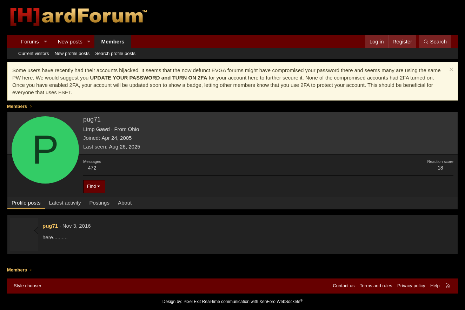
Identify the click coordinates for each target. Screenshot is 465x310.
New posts (70, 41)
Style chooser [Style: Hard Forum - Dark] (27, 285)
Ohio (133, 129)
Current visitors (33, 53)
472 (92, 168)
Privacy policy (411, 285)
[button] (45, 41)
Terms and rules (376, 285)
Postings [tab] (99, 203)
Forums (30, 41)
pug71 (50, 226)
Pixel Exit (192, 301)
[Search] (435, 41)
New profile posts (71, 53)
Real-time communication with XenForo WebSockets (252, 301)
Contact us (343, 285)
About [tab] (125, 203)
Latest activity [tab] (65, 203)
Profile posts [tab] (26, 203)
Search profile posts (115, 53)
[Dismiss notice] (450, 70)
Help (435, 285)
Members (113, 41)
